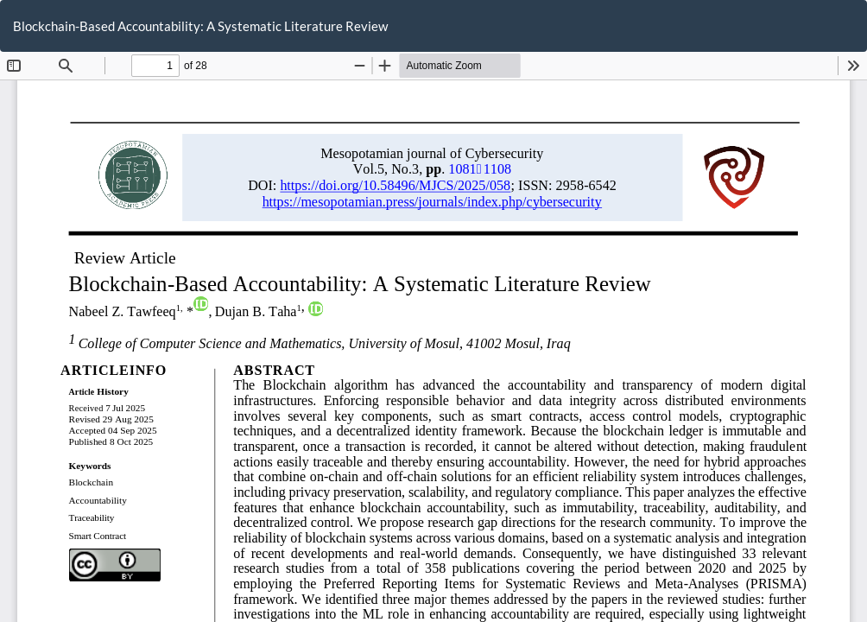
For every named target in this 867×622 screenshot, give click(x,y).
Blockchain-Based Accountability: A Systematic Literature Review (200, 26)
